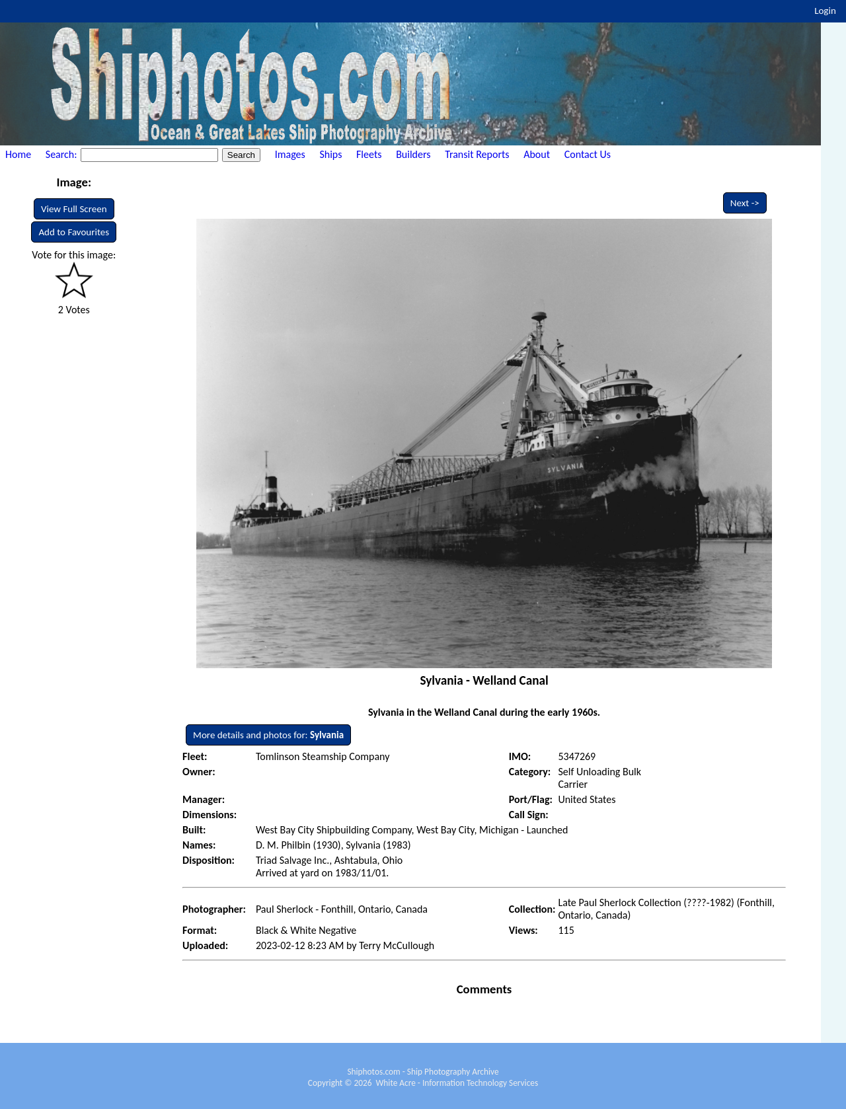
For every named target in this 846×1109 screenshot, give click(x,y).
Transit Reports (477, 154)
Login (825, 11)
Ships (330, 154)
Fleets (368, 154)
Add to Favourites (73, 232)
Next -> (744, 203)
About (536, 154)
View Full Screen (74, 209)
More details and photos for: (268, 735)
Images (290, 154)
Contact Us (587, 154)
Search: (62, 154)
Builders (413, 154)
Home (18, 154)
